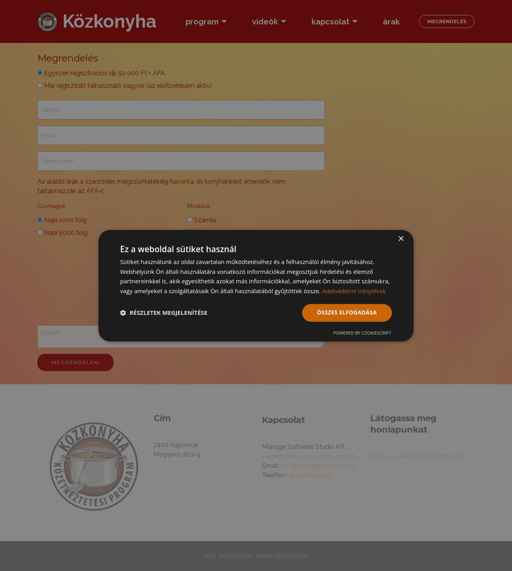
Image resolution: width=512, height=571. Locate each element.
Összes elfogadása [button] (347, 312)
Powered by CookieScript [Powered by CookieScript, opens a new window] (362, 333)
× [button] (401, 239)
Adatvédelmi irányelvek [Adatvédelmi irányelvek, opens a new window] (354, 291)
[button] (164, 313)
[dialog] (256, 285)
